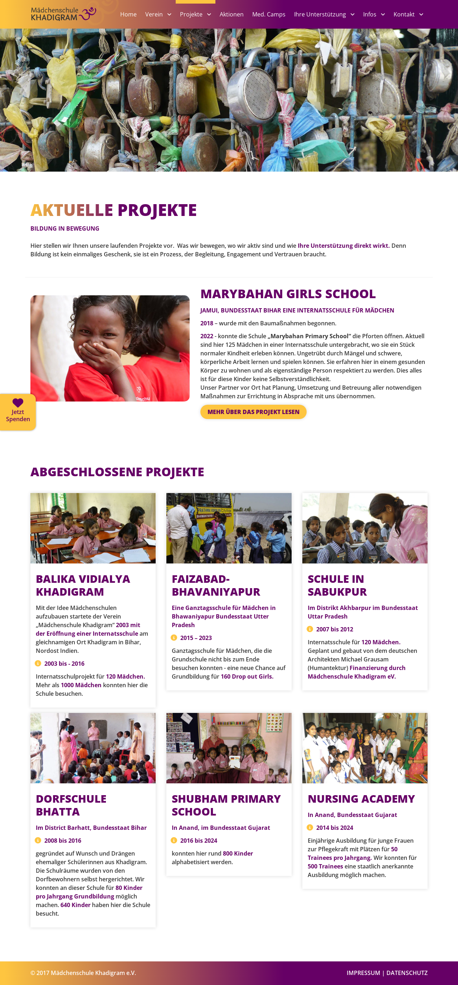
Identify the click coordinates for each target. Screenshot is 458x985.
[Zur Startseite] (75, 26)
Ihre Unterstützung (320, 14)
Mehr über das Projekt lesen (253, 412)
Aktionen (232, 14)
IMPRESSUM (363, 973)
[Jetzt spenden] (18, 412)
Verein (154, 14)
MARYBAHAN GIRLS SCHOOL (288, 293)
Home (128, 14)
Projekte (192, 14)
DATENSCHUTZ (407, 973)
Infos (370, 14)
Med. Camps (269, 14)
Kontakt (405, 14)
